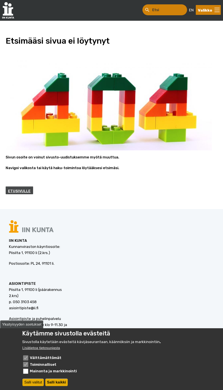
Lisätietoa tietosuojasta (41, 348)
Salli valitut (33, 382)
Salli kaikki (56, 382)
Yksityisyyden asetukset (21, 324)
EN (191, 10)
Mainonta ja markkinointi (53, 371)
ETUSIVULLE (19, 191)
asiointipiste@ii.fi (23, 308)
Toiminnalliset (43, 364)
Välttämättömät (45, 358)
